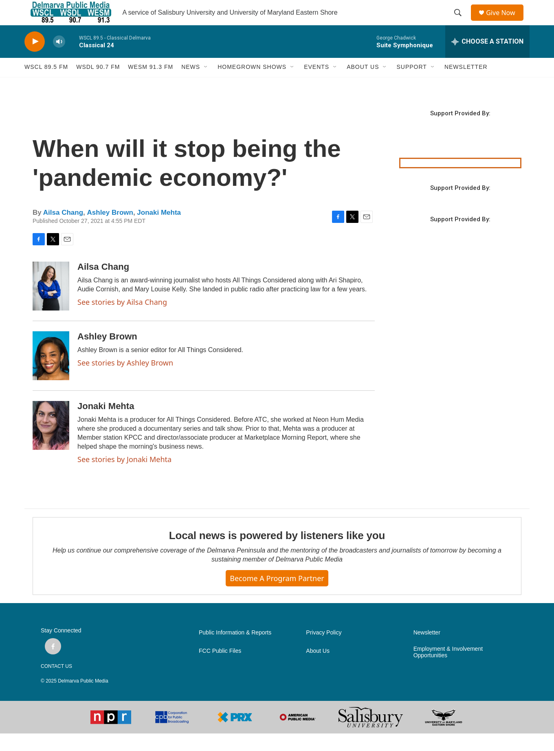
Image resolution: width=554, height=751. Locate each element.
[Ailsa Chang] (51, 303)
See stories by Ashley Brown (125, 380)
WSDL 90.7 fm (98, 84)
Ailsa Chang (63, 230)
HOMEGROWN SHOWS (252, 84)
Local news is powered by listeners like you (277, 553)
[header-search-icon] (460, 21)
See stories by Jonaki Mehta (124, 477)
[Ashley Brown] (51, 373)
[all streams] (487, 59)
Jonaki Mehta (159, 230)
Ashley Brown (110, 230)
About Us (318, 669)
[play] (34, 59)
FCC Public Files (220, 669)
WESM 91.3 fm (150, 84)
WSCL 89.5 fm (46, 84)
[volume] (59, 59)
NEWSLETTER (466, 84)
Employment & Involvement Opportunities (448, 670)
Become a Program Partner (277, 596)
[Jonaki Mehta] (51, 442)
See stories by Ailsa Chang (122, 319)
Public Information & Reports (235, 650)
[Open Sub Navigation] (206, 84)
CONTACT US (56, 684)
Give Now (505, 21)
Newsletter (426, 650)
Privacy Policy (323, 650)
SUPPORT (411, 84)
